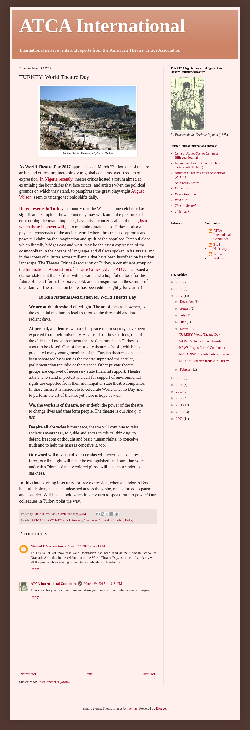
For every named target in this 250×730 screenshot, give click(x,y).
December (187, 301)
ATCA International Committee (53, 583)
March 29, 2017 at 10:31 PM (103, 583)
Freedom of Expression (98, 520)
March (184, 329)
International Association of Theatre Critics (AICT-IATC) (75, 269)
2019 (180, 282)
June (183, 322)
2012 (180, 398)
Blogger (161, 708)
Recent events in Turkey (41, 208)
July (183, 315)
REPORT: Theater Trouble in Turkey (204, 361)
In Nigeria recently (56, 179)
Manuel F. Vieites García (48, 546)
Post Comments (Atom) (54, 682)
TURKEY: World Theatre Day (199, 334)
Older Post (148, 674)
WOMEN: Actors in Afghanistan (201, 341)
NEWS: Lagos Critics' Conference (202, 348)
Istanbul (118, 520)
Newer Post (28, 674)
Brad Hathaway (220, 247)
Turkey (129, 520)
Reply (35, 569)
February (186, 369)
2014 (180, 385)
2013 (180, 391)
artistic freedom (72, 520)
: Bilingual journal (197, 155)
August (185, 308)
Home (88, 674)
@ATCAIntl (38, 520)
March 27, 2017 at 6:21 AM (86, 546)
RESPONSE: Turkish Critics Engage (204, 354)
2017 (180, 296)
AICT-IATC (54, 520)
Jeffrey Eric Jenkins (221, 256)
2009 (180, 419)
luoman (132, 708)
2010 (180, 412)
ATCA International (102, 25)
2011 (179, 405)
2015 (180, 378)
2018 (180, 289)
